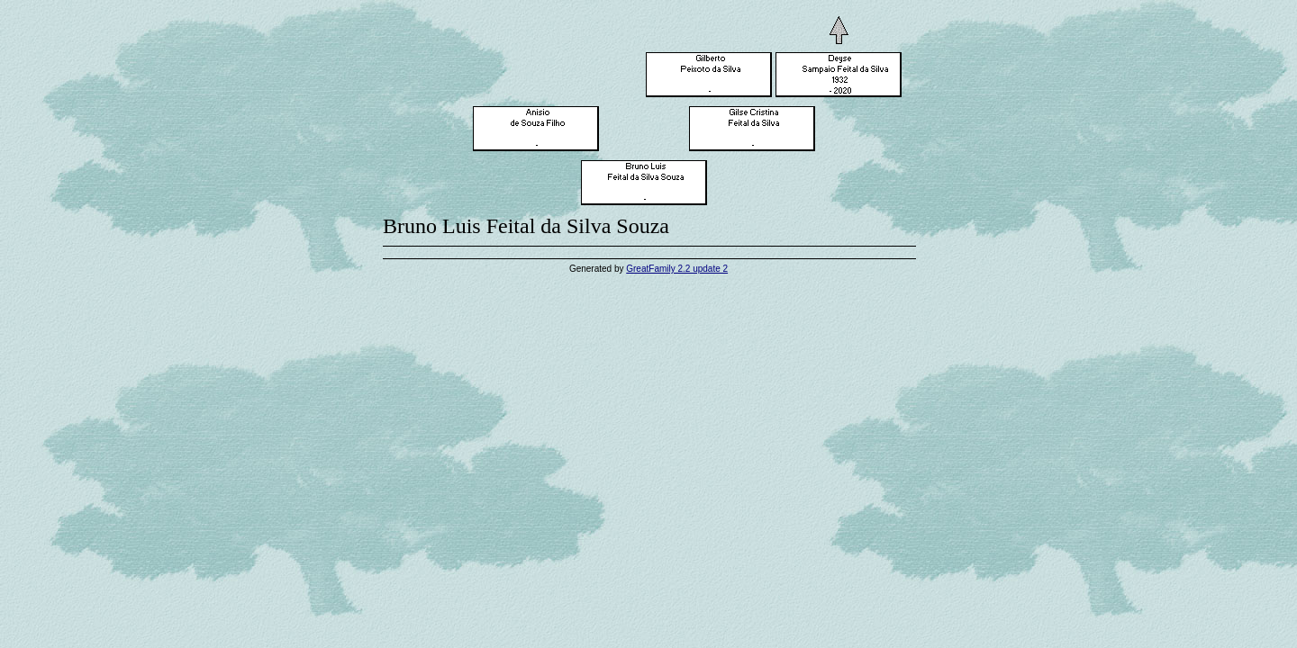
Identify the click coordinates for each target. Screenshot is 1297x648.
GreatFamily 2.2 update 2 (677, 269)
